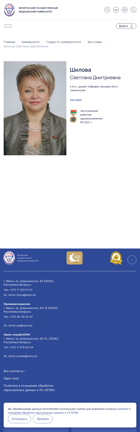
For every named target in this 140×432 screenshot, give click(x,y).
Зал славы (94, 42)
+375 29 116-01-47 (21, 316)
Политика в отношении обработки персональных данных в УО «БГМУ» (29, 388)
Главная (9, 42)
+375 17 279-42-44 (21, 347)
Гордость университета (63, 42)
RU (116, 10)
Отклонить (19, 419)
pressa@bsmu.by (27, 356)
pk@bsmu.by (24, 325)
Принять (43, 419)
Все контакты (13, 371)
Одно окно (11, 378)
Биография (76, 99)
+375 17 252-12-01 (20, 289)
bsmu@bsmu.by (26, 294)
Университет (31, 42)
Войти (123, 26)
